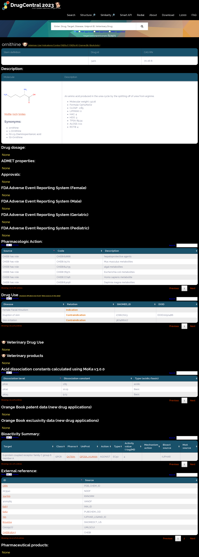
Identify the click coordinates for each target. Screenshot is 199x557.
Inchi (15, 114)
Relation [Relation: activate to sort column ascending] (72, 304)
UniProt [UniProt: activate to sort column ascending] (85, 446)
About (153, 15)
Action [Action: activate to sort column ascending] (105, 446)
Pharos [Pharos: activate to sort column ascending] (72, 446)
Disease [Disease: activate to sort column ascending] (8, 304)
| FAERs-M (73, 45)
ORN (5, 485)
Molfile (8, 114)
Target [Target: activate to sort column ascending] (8, 446)
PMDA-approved (118, 32)
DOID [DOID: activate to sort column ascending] (161, 304)
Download (168, 15)
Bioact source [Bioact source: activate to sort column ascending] (167, 446)
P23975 (112, 35)
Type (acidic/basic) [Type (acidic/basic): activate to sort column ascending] (147, 378)
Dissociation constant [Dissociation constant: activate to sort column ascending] (77, 378)
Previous (174, 288)
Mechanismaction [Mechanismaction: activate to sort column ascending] (151, 446)
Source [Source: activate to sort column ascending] (89, 480)
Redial (140, 15)
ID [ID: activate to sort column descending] (5, 480)
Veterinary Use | (35, 45)
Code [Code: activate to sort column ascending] (61, 250)
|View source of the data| (51, 296)
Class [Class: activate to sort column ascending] (59, 446)
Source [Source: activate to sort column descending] (8, 250)
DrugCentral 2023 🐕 (35, 5)
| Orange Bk (83, 45)
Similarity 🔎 (108, 15)
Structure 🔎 (88, 15)
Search (71, 15)
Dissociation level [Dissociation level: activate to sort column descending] (14, 378)
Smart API (126, 15)
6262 (5, 511)
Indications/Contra (51, 45)
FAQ (194, 15)
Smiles (22, 114)
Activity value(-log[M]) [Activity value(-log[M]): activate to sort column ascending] (130, 446)
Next (192, 288)
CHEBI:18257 (9, 532)
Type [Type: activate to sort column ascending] (117, 446)
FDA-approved (87, 32)
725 (4, 517)
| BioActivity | (94, 45)
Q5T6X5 (71, 456)
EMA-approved (102, 32)
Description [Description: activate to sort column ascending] (112, 250)
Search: (183, 245)
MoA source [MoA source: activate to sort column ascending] (187, 446)
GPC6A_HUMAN (88, 456)
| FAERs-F (64, 45)
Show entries (10, 245)
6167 (5, 506)
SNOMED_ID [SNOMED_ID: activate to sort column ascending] (124, 304)
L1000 (182, 15)
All (77, 32)
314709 (6, 496)
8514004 (7, 522)
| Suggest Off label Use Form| (30, 296)
